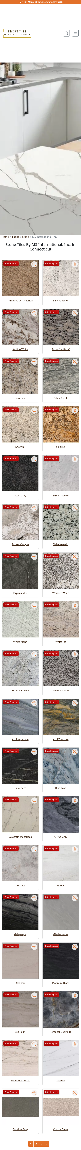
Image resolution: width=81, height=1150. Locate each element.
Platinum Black (60, 983)
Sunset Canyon (20, 544)
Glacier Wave (60, 934)
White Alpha (20, 642)
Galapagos (20, 934)
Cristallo (20, 885)
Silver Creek (61, 398)
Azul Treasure (60, 739)
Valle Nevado (60, 544)
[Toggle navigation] (75, 33)
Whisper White (60, 593)
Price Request (11, 263)
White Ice (60, 642)
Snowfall (20, 447)
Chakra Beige (60, 1129)
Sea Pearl (20, 1031)
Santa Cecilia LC (61, 349)
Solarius (60, 447)
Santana (20, 398)
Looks (15, 236)
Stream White (61, 495)
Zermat (61, 1080)
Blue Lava (60, 788)
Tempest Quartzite (60, 1031)
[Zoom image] (34, 264)
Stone (25, 236)
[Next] (46, 1144)
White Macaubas (20, 1080)
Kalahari (20, 983)
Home (5, 236)
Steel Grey (20, 495)
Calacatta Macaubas (20, 837)
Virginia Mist (20, 593)
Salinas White (60, 300)
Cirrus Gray (60, 837)
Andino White (20, 349)
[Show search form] (66, 33)
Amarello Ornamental (20, 300)
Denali (60, 885)
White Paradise (20, 690)
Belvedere (20, 788)
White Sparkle (61, 690)
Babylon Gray (20, 1129)
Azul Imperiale (20, 739)
